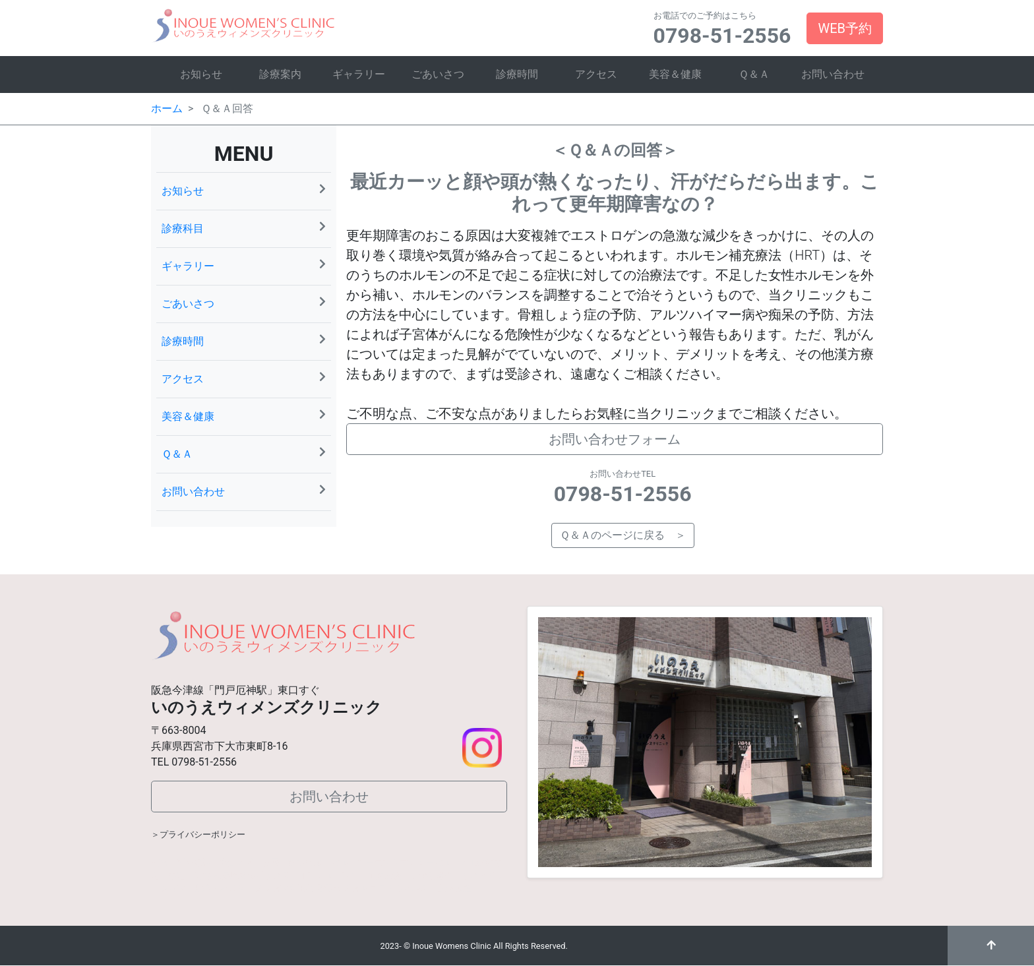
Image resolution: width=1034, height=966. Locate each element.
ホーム (167, 108)
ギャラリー (358, 74)
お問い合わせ (833, 74)
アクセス (596, 74)
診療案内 (280, 74)
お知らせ (201, 74)
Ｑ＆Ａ (754, 74)
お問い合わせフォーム (615, 439)
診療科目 (244, 228)
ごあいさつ (437, 74)
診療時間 (517, 74)
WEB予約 (845, 28)
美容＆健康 (675, 74)
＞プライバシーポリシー (198, 834)
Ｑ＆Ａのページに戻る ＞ (623, 535)
